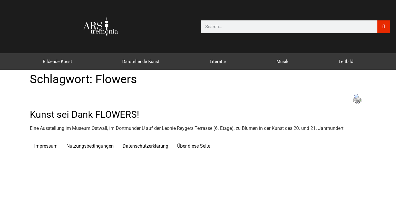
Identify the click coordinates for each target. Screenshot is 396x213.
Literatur (218, 61)
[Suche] (383, 26)
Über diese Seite (193, 146)
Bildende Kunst (57, 61)
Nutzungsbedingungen (90, 146)
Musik (282, 61)
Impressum (46, 146)
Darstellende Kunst (140, 61)
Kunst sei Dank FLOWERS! (84, 114)
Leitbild (346, 61)
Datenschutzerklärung (145, 146)
